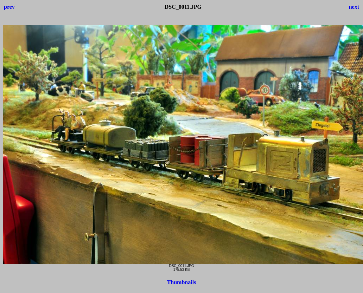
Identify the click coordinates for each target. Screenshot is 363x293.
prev (9, 7)
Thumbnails (181, 282)
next (354, 7)
